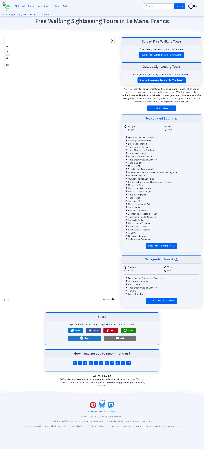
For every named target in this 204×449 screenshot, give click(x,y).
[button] (75, 330)
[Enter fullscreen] (7, 65)
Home (5, 15)
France (34, 15)
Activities (43, 6)
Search (179, 6)
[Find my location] (7, 58)
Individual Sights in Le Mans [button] (161, 108)
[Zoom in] (7, 41)
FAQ (65, 6)
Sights (55, 6)
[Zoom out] (7, 46)
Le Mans (45, 15)
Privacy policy (111, 412)
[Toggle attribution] (112, 299)
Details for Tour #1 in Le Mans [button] (161, 246)
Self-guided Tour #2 (160, 259)
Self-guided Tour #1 (160, 118)
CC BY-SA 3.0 (94, 426)
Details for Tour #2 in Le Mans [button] (161, 301)
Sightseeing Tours (24, 6)
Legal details (98, 412)
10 (129, 363)
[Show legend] (111, 41)
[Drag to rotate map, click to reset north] (7, 51)
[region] (59, 169)
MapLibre (107, 299)
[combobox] (158, 6)
